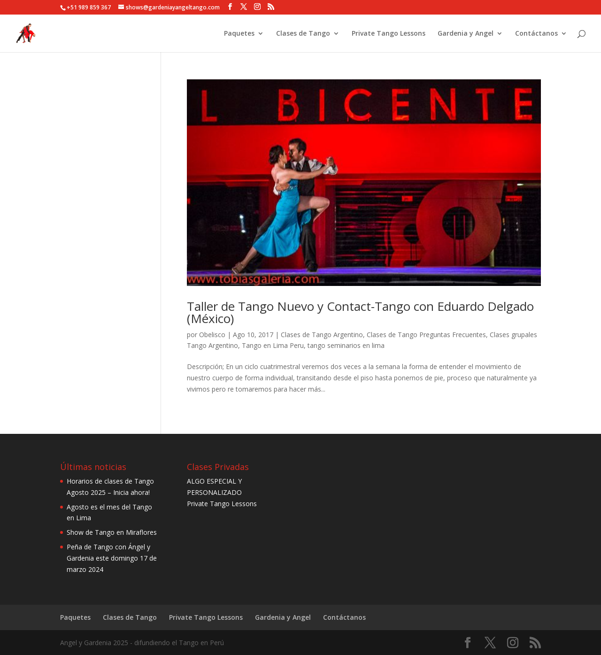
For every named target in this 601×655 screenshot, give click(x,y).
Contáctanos (536, 34)
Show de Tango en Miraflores (112, 532)
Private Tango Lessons (388, 34)
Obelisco (212, 334)
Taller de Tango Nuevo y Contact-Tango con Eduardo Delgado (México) (360, 312)
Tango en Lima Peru (273, 345)
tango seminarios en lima (346, 345)
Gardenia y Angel (465, 34)
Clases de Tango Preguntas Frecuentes (426, 334)
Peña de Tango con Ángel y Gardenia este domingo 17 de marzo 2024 (112, 558)
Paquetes (239, 34)
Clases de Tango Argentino (322, 334)
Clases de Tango (303, 34)
